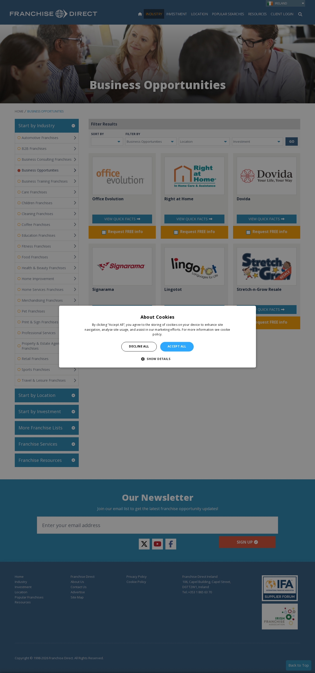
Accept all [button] (177, 346)
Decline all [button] (139, 346)
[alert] (157, 336)
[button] (157, 358)
